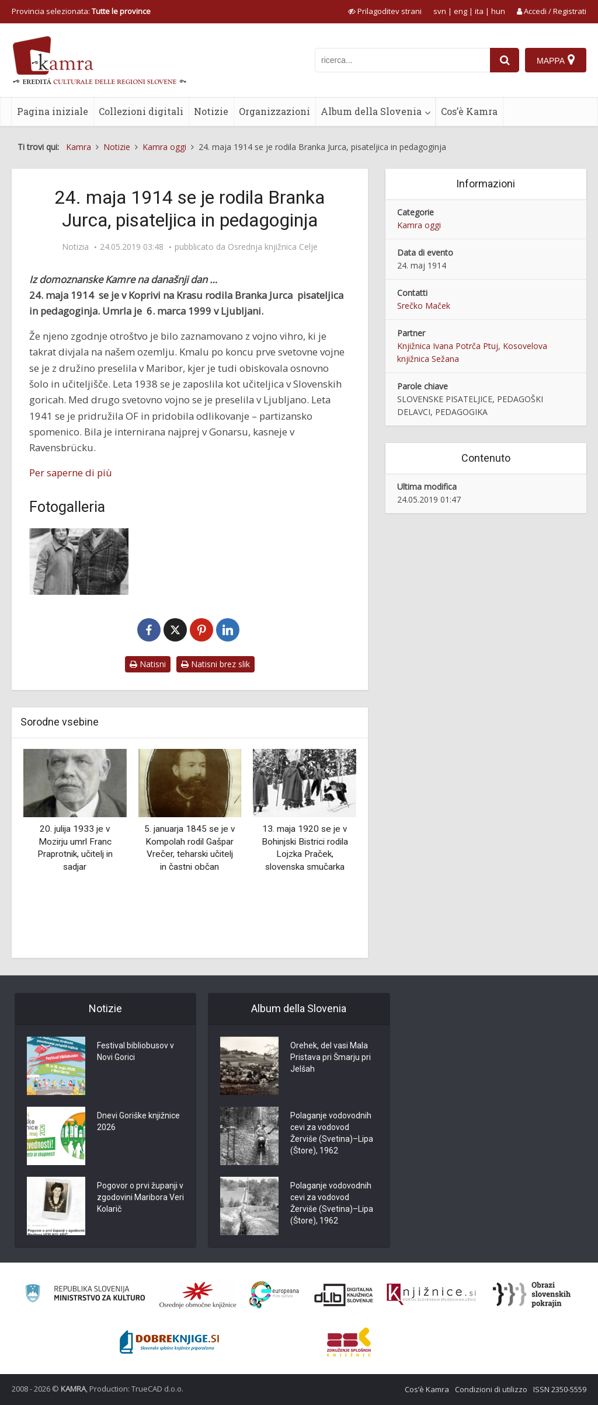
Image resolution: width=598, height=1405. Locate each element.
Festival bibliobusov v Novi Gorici (135, 1051)
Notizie (211, 111)
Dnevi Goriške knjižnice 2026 (138, 1121)
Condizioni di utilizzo (491, 1389)
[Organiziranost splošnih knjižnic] (198, 1294)
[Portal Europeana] (274, 1295)
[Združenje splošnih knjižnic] (349, 1342)
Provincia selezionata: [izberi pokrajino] (81, 11)
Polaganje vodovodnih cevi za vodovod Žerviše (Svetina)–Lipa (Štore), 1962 (331, 1133)
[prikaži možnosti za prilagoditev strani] (385, 11)
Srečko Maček (423, 305)
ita (479, 11)
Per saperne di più (70, 472)
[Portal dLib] (344, 1294)
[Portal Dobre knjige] (169, 1342)
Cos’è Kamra (469, 111)
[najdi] (504, 60)
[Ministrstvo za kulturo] (85, 1295)
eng (460, 11)
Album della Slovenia (371, 111)
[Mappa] (555, 60)
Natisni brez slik (215, 664)
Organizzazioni (274, 111)
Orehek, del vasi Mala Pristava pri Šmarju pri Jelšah (330, 1057)
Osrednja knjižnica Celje (273, 247)
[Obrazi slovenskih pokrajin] (531, 1294)
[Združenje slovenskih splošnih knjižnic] (431, 1294)
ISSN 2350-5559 (559, 1389)
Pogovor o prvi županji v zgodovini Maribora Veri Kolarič (140, 1197)
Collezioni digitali (141, 111)
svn (439, 11)
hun (498, 11)
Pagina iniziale (52, 111)
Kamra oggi (419, 225)
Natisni (148, 664)
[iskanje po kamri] (402, 60)
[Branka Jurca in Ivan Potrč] (78, 561)
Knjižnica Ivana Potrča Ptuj (447, 345)
